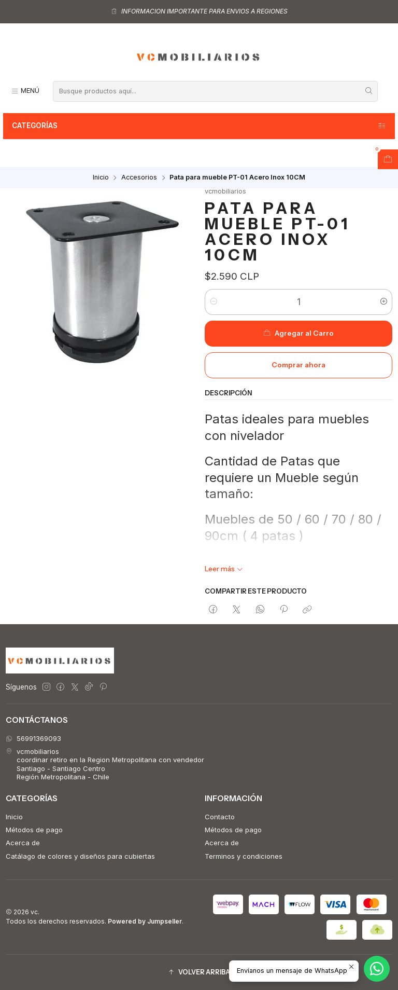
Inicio (101, 177)
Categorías (199, 126)
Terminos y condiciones (243, 856)
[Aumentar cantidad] (384, 302)
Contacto (220, 817)
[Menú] (25, 91)
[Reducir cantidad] (213, 302)
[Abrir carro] (388, 159)
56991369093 (33, 738)
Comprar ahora (298, 365)
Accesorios (139, 177)
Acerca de (23, 842)
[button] (199, 973)
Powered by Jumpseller (145, 921)
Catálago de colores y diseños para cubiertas (80, 856)
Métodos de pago (34, 830)
